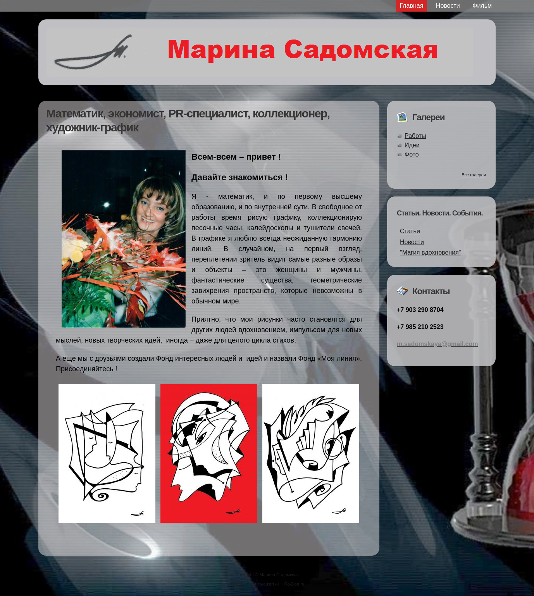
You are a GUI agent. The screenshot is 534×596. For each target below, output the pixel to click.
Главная (411, 5)
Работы (415, 136)
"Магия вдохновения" (430, 252)
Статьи (410, 231)
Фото (412, 154)
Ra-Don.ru (294, 584)
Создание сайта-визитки (254, 584)
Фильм (482, 5)
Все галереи (474, 174)
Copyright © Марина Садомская (267, 574)
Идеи (412, 145)
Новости (448, 5)
